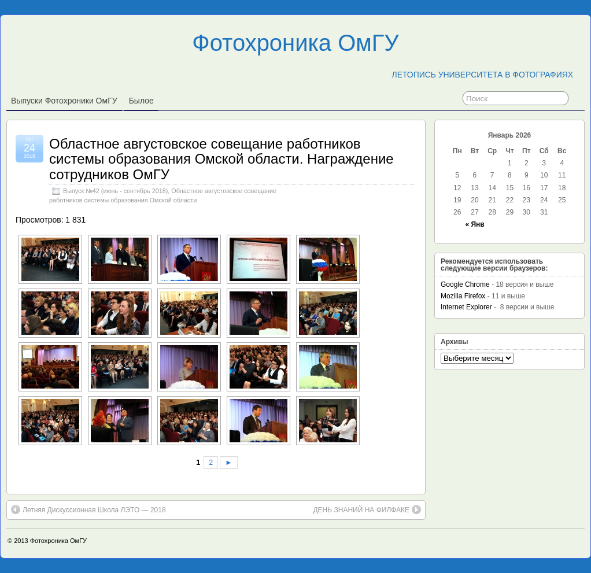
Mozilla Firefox (463, 296)
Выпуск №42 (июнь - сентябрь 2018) (115, 190)
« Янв (474, 224)
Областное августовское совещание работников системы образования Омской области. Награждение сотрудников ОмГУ (221, 159)
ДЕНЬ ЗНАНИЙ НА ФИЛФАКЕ (367, 509)
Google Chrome (465, 284)
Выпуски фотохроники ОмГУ (64, 100)
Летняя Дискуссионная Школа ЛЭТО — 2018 (88, 509)
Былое (141, 100)
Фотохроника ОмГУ (295, 43)
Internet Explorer (466, 307)
